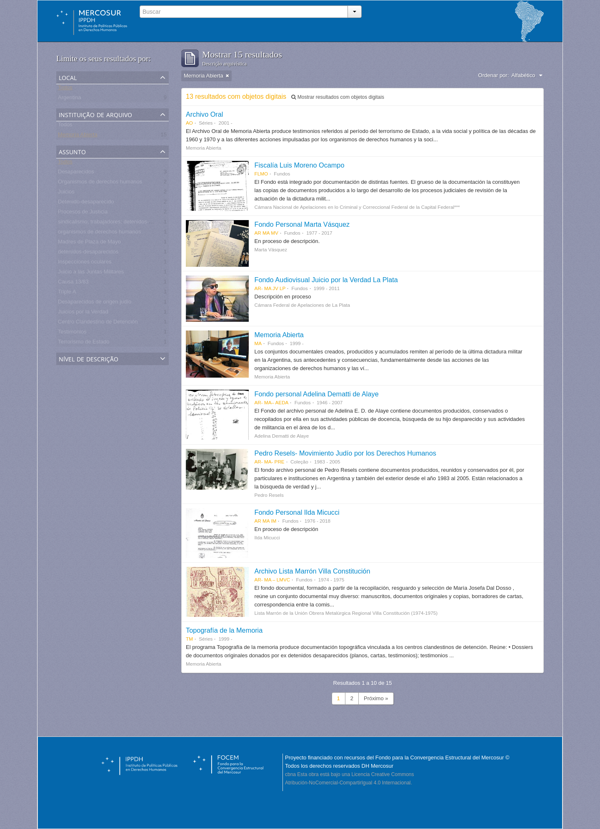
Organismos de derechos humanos (100, 183)
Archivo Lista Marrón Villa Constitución (312, 571)
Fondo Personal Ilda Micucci (297, 512)
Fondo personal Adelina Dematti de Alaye (317, 394)
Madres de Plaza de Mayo (89, 243)
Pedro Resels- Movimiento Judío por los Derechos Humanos (345, 453)
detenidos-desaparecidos (88, 253)
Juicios (66, 193)
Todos (65, 89)
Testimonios (72, 333)
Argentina (69, 99)
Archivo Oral (204, 114)
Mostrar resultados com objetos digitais (337, 97)
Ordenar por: (493, 75)
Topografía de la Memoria (224, 630)
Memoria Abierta (78, 136)
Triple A (67, 293)
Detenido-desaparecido (86, 203)
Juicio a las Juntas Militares (91, 273)
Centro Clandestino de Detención (98, 323)
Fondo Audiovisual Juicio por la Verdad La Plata (326, 279)
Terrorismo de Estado (84, 343)
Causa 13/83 (73, 283)
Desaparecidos (76, 173)
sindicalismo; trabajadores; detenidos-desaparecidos (121, 223)
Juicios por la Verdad (83, 313)
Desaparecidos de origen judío (94, 303)
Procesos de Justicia (83, 213)
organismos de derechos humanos (99, 233)
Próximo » (376, 698)
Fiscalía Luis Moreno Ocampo (300, 165)
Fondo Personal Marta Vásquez (302, 224)
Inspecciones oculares (85, 263)
